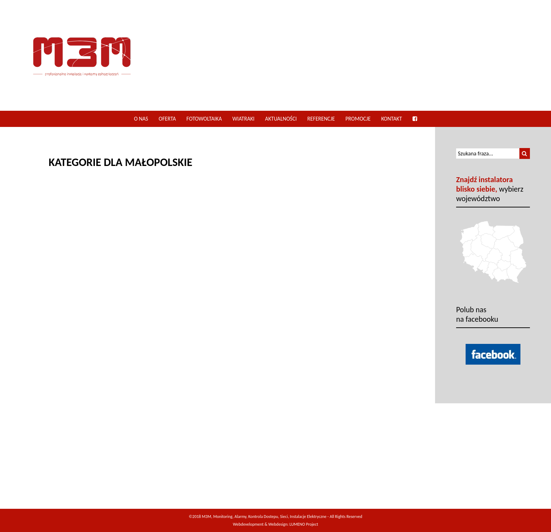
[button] (524, 153)
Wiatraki (243, 118)
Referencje (321, 118)
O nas (141, 118)
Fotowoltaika (204, 118)
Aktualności (281, 118)
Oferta (167, 118)
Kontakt (391, 118)
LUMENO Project (304, 524)
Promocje (358, 118)
